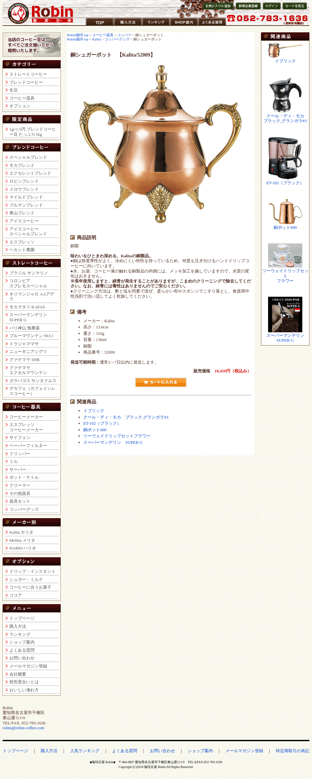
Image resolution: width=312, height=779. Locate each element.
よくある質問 (22, 650)
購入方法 (17, 626)
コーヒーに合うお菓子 (30, 587)
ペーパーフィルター (28, 445)
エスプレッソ (22, 242)
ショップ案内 (22, 642)
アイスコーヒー (24, 221)
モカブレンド (22, 165)
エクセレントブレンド (30, 173)
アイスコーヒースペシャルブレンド (28, 232)
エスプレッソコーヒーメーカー (26, 427)
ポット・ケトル (24, 477)
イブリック (93, 410)
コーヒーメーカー (26, 416)
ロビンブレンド (24, 181)
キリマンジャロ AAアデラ (31, 297)
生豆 (13, 90)
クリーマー (19, 485)
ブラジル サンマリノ (28, 273)
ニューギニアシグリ (28, 351)
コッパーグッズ (24, 509)
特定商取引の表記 (292, 750)
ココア (15, 595)
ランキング (19, 634)
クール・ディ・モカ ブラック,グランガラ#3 (125, 417)
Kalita (96, 39)
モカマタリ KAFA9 (27, 306)
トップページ (22, 618)
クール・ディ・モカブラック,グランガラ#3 (285, 118)
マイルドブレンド (26, 197)
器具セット (19, 501)
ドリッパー (19, 453)
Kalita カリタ (21, 532)
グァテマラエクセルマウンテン (28, 370)
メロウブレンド (24, 189)
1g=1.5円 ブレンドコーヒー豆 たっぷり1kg (32, 132)
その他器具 (19, 493)
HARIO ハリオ (22, 548)
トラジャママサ (24, 343)
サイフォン (19, 437)
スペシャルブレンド (28, 157)
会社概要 (17, 674)
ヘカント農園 (22, 249)
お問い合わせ (22, 658)
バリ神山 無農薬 (24, 327)
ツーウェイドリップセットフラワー (117, 435)
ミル (13, 461)
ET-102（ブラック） (102, 423)
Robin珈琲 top (78, 35)
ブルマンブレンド (26, 205)
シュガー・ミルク (26, 579)
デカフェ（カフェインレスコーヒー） (32, 391)
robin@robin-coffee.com (23, 727)
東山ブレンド (22, 212)
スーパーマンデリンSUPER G (28, 317)
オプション (19, 105)
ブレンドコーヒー (26, 82)
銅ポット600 (95, 429)
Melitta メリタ (22, 540)
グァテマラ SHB (24, 359)
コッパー (124, 35)
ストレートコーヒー (28, 74)
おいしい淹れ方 (24, 690)
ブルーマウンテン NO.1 (31, 335)
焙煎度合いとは (24, 681)
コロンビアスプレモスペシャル (28, 283)
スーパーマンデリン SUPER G (112, 442)
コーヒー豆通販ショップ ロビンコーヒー (41, 13)
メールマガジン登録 (28, 666)
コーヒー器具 (22, 98)
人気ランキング (84, 750)
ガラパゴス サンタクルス (33, 380)
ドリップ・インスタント (32, 571)
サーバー (17, 469)
